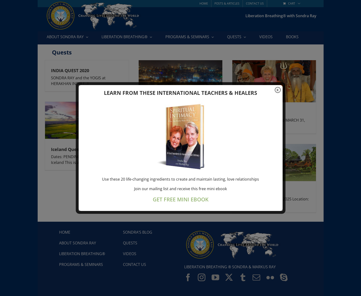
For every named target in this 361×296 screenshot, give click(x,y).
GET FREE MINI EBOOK (180, 199)
